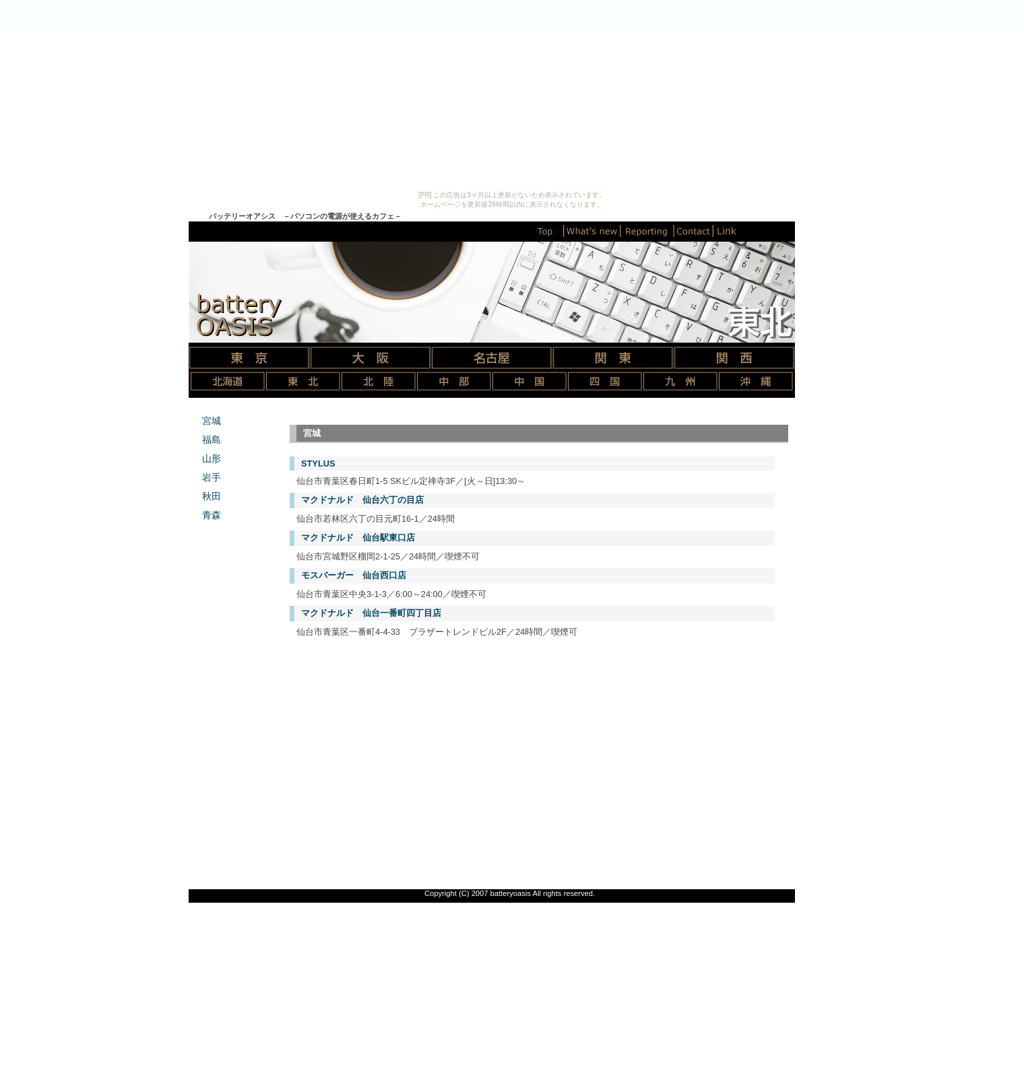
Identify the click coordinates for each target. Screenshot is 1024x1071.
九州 (680, 381)
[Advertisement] (532, 748)
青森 (211, 515)
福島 (211, 439)
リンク (727, 231)
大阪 (370, 358)
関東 (613, 358)
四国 (605, 381)
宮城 (211, 420)
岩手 (211, 477)
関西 (734, 358)
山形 (211, 458)
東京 (249, 358)
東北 (303, 381)
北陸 (378, 381)
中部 (454, 381)
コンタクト (694, 231)
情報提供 (648, 231)
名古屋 (491, 358)
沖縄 (756, 381)
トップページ (545, 231)
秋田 (211, 496)
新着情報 (593, 231)
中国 (529, 381)
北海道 (227, 381)
